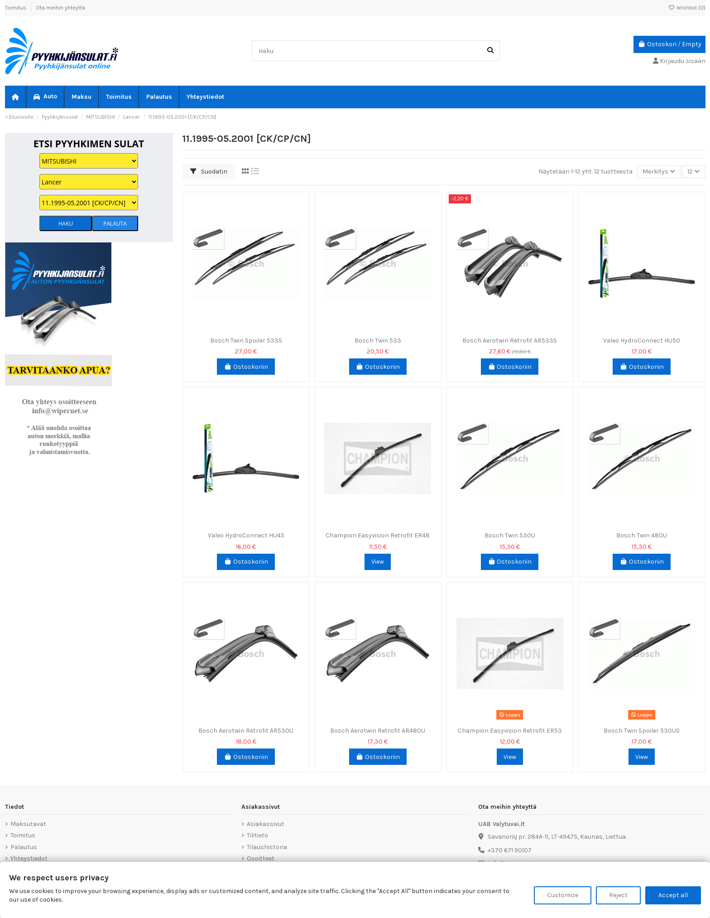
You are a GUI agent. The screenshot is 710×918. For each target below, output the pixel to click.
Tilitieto (257, 835)
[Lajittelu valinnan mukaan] (659, 172)
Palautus (23, 847)
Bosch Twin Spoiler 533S (246, 340)
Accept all (673, 895)
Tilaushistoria (267, 847)
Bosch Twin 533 (378, 340)
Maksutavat (28, 824)
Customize (562, 895)
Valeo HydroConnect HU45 (246, 535)
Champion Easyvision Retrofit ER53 (510, 730)
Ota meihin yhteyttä (60, 8)
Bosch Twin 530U (510, 535)
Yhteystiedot (29, 858)
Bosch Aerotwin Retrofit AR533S (509, 340)
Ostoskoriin (246, 367)
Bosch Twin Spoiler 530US (642, 730)
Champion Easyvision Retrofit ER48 (378, 535)
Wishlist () (686, 8)
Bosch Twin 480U (641, 535)
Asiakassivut (265, 824)
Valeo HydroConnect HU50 (641, 340)
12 (693, 171)
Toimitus (16, 8)
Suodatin (208, 171)
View (377, 561)
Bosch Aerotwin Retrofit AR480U (377, 730)
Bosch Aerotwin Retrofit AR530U (245, 730)
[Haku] (490, 50)
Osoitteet (260, 858)
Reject (618, 895)
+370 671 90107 (510, 850)
